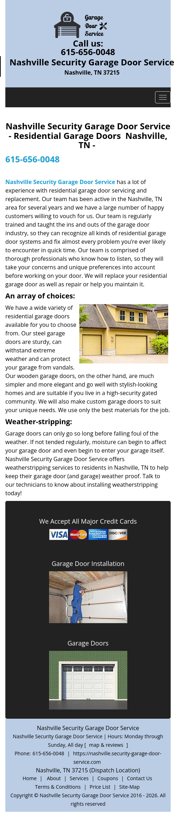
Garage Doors (88, 643)
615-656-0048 (88, 52)
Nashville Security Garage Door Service (60, 182)
